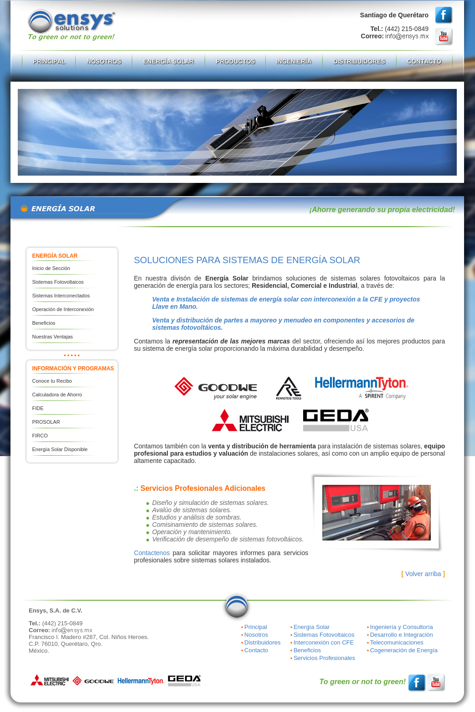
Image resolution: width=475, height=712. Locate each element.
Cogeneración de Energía (404, 650)
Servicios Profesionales (324, 658)
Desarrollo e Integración (401, 634)
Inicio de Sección (51, 268)
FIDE (38, 408)
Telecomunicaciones (396, 642)
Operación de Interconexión (63, 309)
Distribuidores (262, 642)
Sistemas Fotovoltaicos (58, 282)
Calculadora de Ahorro (57, 394)
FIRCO (40, 435)
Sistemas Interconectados (61, 295)
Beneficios (44, 323)
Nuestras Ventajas (52, 336)
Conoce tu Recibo (52, 381)
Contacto (256, 650)
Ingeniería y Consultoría (401, 627)
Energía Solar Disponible (60, 449)
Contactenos (152, 552)
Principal (255, 627)
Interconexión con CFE (324, 642)
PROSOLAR (46, 422)
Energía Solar (312, 627)
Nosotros (256, 634)
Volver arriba (423, 573)
